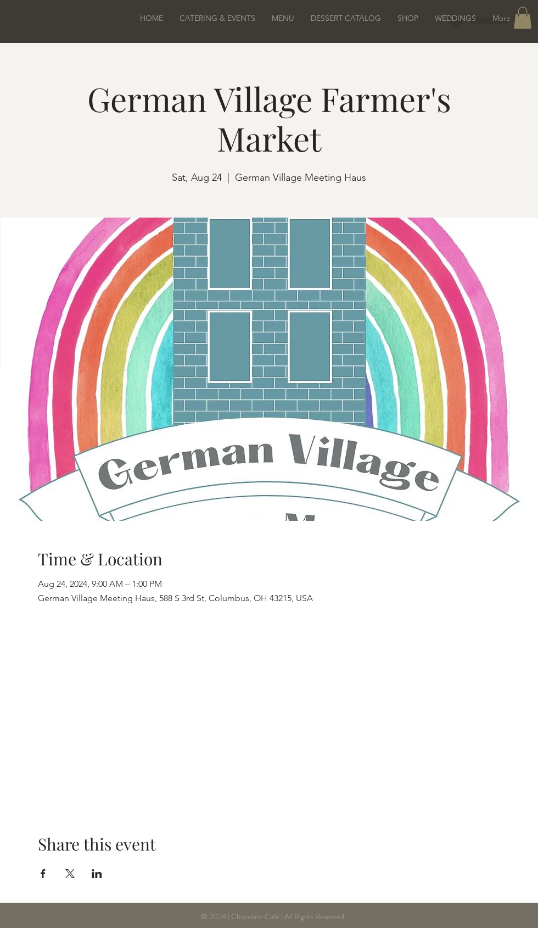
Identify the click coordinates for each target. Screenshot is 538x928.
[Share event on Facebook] (43, 873)
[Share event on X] (70, 873)
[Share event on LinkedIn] (97, 873)
